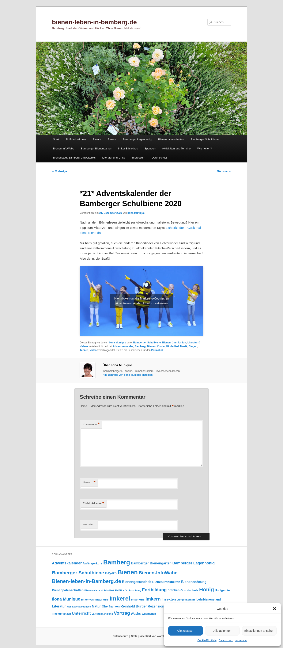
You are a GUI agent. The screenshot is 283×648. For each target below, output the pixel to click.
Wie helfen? (204, 148)
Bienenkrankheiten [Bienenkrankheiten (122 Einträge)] (166, 582)
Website (88, 524)
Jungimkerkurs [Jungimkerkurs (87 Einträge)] (186, 599)
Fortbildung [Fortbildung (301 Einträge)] (154, 589)
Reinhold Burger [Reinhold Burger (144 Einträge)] (134, 606)
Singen (193, 346)
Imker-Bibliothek (128, 148)
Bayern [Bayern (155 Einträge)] (111, 573)
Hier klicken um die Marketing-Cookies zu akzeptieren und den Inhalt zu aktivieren (141, 301)
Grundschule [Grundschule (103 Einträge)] (189, 590)
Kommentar (91, 424)
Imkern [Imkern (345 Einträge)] (153, 599)
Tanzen (84, 350)
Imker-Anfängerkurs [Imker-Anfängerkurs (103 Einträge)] (95, 599)
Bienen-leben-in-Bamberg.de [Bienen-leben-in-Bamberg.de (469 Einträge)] (86, 581)
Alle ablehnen (222, 630)
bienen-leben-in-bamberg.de (94, 22)
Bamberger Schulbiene (205, 139)
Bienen (166, 342)
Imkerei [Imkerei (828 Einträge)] (119, 598)
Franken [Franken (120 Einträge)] (173, 590)
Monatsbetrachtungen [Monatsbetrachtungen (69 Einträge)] (79, 606)
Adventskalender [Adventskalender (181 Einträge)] (67, 563)
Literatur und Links (113, 157)
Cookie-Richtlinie (206, 640)
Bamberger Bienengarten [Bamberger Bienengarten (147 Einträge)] (151, 563)
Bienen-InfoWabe (63, 148)
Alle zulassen (185, 630)
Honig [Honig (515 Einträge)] (206, 589)
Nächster (224, 171)
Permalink (157, 350)
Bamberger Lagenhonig (137, 139)
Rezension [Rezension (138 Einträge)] (156, 606)
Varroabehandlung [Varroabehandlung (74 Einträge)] (102, 614)
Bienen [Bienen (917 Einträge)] (127, 572)
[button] (274, 609)
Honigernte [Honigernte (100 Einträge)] (222, 590)
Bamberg (140, 346)
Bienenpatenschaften (171, 139)
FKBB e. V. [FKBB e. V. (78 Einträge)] (121, 590)
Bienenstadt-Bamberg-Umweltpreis (74, 157)
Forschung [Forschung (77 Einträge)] (134, 590)
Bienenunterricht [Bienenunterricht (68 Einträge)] (93, 590)
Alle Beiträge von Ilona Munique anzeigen (129, 374)
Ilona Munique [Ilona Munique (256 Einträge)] (66, 599)
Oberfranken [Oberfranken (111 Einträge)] (111, 606)
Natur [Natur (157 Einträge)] (96, 606)
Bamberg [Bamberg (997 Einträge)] (116, 562)
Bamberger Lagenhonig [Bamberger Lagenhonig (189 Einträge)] (193, 563)
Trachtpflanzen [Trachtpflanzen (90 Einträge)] (61, 613)
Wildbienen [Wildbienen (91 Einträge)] (149, 613)
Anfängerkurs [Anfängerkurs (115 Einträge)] (92, 563)
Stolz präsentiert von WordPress (150, 636)
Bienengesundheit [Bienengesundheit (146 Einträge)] (136, 582)
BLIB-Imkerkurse (75, 139)
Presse (112, 139)
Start (56, 139)
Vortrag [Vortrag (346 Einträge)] (122, 613)
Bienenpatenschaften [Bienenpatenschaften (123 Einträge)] (68, 590)
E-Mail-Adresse (93, 503)
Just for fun (179, 342)
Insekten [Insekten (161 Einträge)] (169, 599)
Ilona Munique (136, 212)
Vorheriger (60, 171)
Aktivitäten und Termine (176, 148)
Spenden (149, 148)
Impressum (241, 640)
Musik (183, 346)
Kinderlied (172, 346)
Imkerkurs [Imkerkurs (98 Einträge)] (138, 599)
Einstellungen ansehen (259, 630)
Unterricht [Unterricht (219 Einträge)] (81, 613)
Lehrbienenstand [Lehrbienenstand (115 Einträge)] (208, 599)
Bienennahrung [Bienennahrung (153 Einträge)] (194, 582)
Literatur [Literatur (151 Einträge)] (59, 606)
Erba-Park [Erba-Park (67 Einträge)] (109, 590)
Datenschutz (226, 640)
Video (93, 350)
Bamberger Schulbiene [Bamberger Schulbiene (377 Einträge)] (78, 572)
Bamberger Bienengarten (96, 148)
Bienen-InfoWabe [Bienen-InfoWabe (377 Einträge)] (158, 572)
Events (97, 139)
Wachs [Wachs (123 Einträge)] (136, 613)
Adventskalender (123, 346)
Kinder (161, 346)
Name (89, 483)
